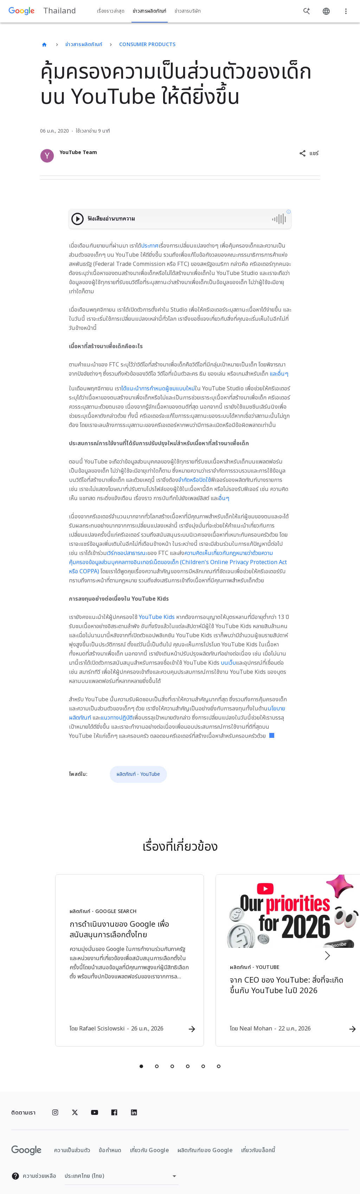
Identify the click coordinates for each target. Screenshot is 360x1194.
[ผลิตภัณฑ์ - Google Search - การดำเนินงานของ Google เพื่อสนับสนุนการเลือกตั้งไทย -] (88, 956)
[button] (309, 153)
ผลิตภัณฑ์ (80, 718)
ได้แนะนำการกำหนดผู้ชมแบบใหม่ (158, 388)
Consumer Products (147, 44)
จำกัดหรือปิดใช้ (194, 480)
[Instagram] (55, 1104)
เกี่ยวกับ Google (149, 1141)
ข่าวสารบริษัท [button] (188, 11)
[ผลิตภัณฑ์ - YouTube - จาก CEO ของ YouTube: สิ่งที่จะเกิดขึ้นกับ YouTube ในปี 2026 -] (272, 956)
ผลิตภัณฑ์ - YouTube (138, 774)
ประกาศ (150, 246)
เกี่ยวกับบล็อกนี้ (258, 1141)
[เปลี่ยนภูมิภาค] (122, 1167)
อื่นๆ (224, 498)
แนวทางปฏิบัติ (117, 718)
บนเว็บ (228, 663)
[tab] (141, 1058)
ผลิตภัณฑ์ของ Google (205, 1141)
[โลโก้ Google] (26, 1142)
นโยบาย (276, 708)
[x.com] (74, 1104)
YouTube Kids (157, 617)
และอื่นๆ (279, 374)
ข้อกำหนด (110, 1141)
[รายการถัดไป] (327, 951)
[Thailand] (44, 44)
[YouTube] (94, 1104)
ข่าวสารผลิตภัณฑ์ (83, 44)
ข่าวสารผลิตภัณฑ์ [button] (149, 11)
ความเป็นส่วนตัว (72, 1141)
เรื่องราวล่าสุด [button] (110, 11)
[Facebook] (114, 1104)
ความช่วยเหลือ (33, 1167)
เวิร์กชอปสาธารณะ (127, 553)
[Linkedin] (134, 1104)
